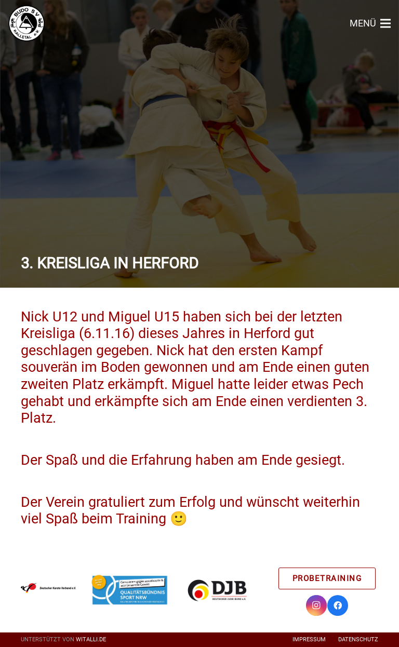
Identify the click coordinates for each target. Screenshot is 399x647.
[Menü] (370, 23)
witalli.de (91, 639)
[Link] (26, 23)
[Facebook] (337, 605)
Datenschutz (358, 639)
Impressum (309, 639)
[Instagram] (316, 605)
